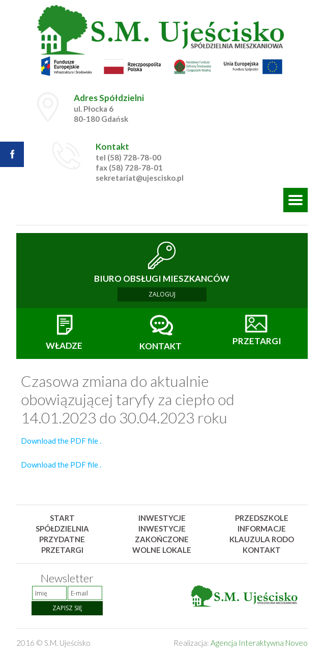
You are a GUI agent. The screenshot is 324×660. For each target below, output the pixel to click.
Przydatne (62, 539)
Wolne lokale (161, 549)
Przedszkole (261, 517)
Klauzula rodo (261, 539)
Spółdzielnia (62, 528)
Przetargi (62, 549)
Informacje (262, 528)
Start (62, 517)
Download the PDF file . (61, 440)
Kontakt (262, 549)
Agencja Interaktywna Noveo (259, 642)
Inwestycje (162, 517)
